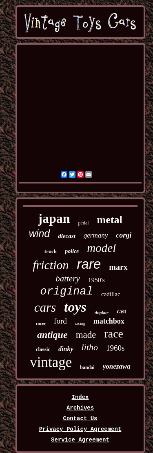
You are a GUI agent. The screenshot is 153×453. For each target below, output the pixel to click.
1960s (115, 348)
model (101, 247)
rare (89, 264)
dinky (65, 348)
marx (118, 267)
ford (60, 321)
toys (75, 307)
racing (80, 323)
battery (67, 278)
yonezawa (117, 366)
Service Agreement (80, 440)
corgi (123, 235)
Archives (80, 408)
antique (52, 334)
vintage (51, 362)
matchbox (108, 321)
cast (121, 311)
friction (51, 265)
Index (80, 397)
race (113, 333)
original (66, 291)
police (72, 251)
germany (96, 235)
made (86, 335)
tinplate (102, 312)
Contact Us (80, 418)
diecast (66, 236)
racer (41, 323)
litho (90, 347)
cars (45, 307)
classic (43, 349)
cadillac (110, 294)
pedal (83, 223)
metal (109, 220)
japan (54, 218)
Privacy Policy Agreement (80, 429)
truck (50, 251)
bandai (87, 367)
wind (39, 233)
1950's (96, 279)
